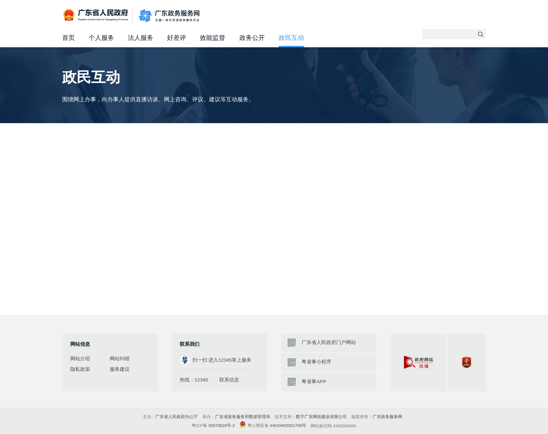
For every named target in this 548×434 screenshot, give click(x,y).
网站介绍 (80, 358)
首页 (68, 37)
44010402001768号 (288, 425)
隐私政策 (80, 369)
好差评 (176, 37)
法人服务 (140, 37)
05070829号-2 (221, 425)
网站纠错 (120, 358)
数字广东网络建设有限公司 (321, 416)
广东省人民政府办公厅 (176, 416)
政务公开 (252, 37)
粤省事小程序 (316, 361)
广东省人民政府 (96, 15)
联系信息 (229, 379)
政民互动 (291, 37)
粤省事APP (314, 381)
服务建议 (120, 369)
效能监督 (212, 37)
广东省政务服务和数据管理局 (242, 416)
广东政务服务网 (169, 16)
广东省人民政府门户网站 (329, 342)
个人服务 (101, 37)
